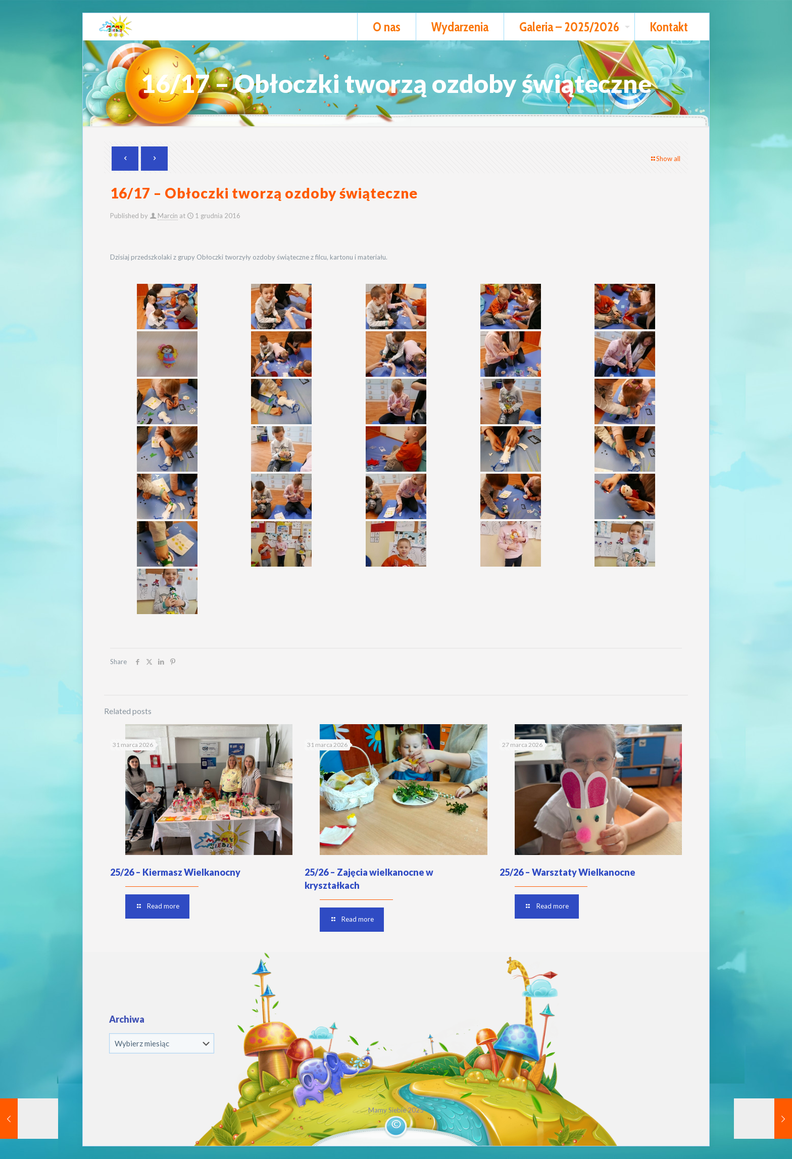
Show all (665, 159)
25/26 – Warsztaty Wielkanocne (567, 872)
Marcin (168, 216)
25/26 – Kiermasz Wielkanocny (175, 872)
